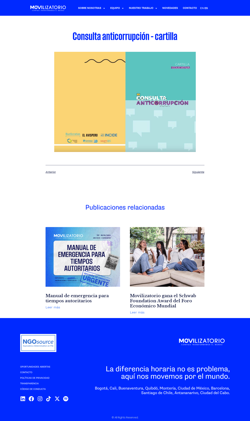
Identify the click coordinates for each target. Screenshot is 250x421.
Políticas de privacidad (34, 378)
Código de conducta (33, 389)
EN (224, 8)
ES (228, 8)
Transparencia (29, 383)
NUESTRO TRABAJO (165, 8)
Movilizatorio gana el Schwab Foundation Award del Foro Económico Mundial (163, 301)
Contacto (26, 372)
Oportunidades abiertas (35, 366)
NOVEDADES (192, 8)
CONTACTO (212, 8)
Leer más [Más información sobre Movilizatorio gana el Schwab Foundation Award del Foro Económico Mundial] (137, 312)
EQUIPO (139, 8)
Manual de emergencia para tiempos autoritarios (77, 298)
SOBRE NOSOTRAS (114, 8)
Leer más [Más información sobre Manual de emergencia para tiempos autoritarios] (53, 307)
